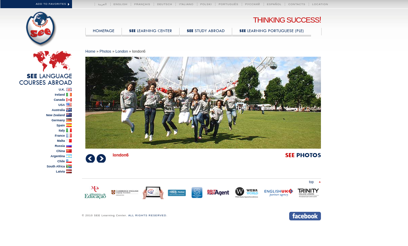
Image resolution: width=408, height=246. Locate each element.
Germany (58, 120)
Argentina (58, 156)
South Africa (56, 166)
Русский (252, 4)
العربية (102, 4)
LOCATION (320, 4)
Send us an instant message (276, 216)
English (121, 4)
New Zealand (55, 115)
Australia (58, 110)
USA (61, 105)
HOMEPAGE (103, 30)
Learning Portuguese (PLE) (271, 30)
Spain (60, 125)
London (121, 51)
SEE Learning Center (39, 27)
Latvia (60, 171)
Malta (61, 140)
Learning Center (150, 30)
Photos (105, 51)
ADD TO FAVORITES (51, 3)
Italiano (186, 4)
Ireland (60, 94)
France (60, 135)
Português (228, 4)
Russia (60, 146)
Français (142, 4)
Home (90, 51)
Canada (59, 99)
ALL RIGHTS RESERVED (147, 215)
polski (206, 4)
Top (311, 181)
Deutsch (164, 4)
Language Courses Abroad (45, 79)
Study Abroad (206, 30)
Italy (62, 130)
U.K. (62, 89)
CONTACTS (296, 4)
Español (274, 4)
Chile (61, 161)
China (60, 151)
